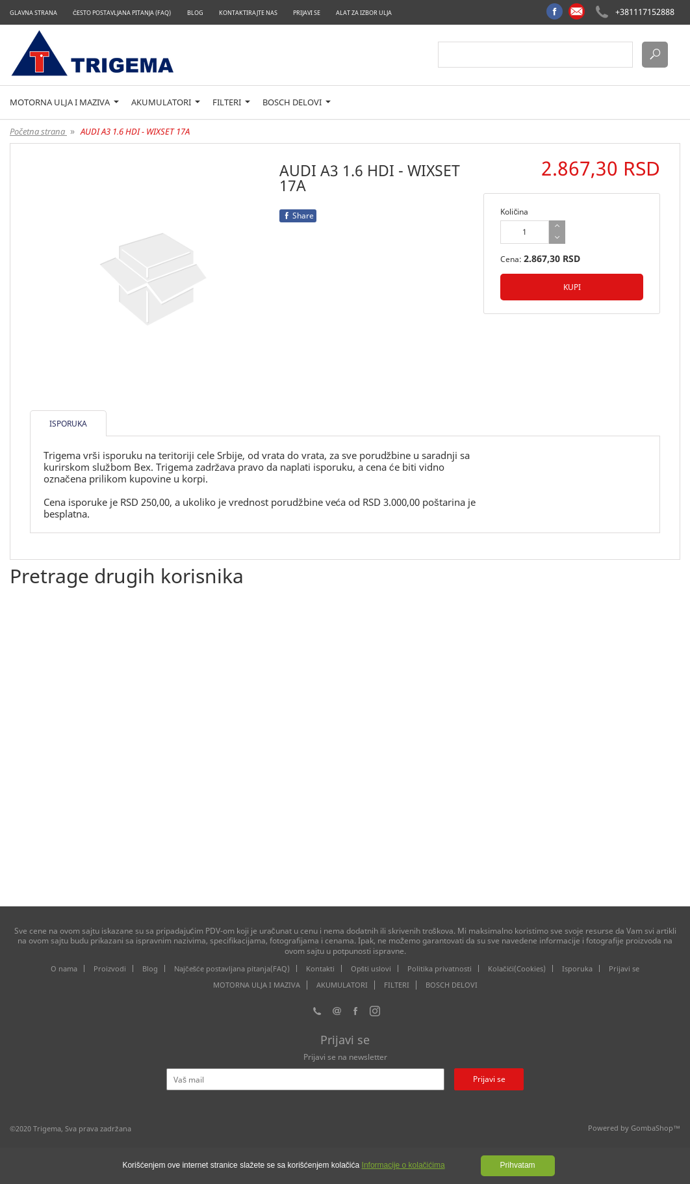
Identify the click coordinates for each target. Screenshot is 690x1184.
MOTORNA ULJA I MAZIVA (64, 102)
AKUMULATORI (165, 102)
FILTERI (231, 102)
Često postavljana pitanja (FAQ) (122, 12)
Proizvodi (110, 968)
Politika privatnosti (439, 968)
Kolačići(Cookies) (517, 968)
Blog (195, 12)
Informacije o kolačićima (403, 1165)
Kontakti (320, 968)
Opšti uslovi (371, 968)
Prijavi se (306, 12)
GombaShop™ (655, 1128)
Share (298, 215)
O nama (64, 968)
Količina (514, 212)
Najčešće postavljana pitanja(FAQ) (232, 968)
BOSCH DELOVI (296, 102)
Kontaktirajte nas (248, 12)
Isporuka (577, 968)
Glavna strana (33, 12)
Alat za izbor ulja (364, 12)
